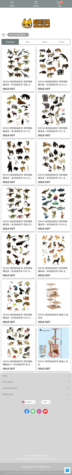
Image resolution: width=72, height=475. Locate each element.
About (4, 376)
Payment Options (9, 388)
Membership (7, 394)
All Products (7, 382)
